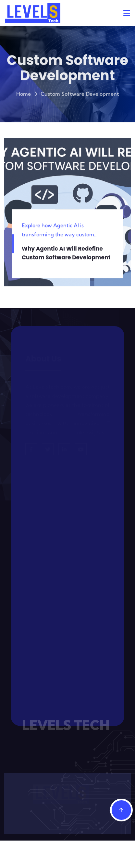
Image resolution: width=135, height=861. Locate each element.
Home (23, 95)
